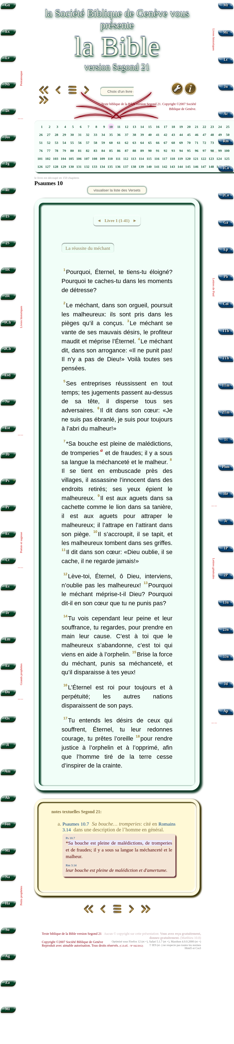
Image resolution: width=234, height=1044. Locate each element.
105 (71, 159)
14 (142, 127)
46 (197, 135)
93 (173, 151)
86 (118, 151)
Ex (7, 31)
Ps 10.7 (70, 838)
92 (165, 151)
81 (80, 151)
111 (117, 159)
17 (165, 127)
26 (41, 135)
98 (212, 151)
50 (228, 135)
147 (203, 167)
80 (72, 151)
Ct (7, 560)
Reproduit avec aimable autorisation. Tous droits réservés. (92, 945)
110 (110, 159)
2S (7, 243)
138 (133, 167)
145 (188, 167)
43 (173, 135)
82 (87, 151)
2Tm (225, 412)
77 (49, 151)
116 (156, 159)
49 (220, 135)
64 (142, 143)
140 (149, 167)
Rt (7, 190)
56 (80, 143)
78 (56, 151)
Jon (7, 824)
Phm (225, 467)
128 (55, 167)
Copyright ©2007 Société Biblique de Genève (72, 942)
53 (56, 143)
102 (47, 159)
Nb (7, 84)
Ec (7, 533)
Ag (7, 956)
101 (40, 159)
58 (95, 143)
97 (204, 151)
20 (189, 127)
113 (133, 159)
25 (228, 127)
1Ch (7, 322)
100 (226, 151)
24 (220, 127)
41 (157, 135)
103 (55, 159)
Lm (7, 639)
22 (204, 127)
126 (40, 167)
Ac (226, 114)
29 (64, 135)
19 (181, 127)
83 (95, 151)
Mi (7, 850)
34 (103, 135)
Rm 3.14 (71, 865)
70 (189, 143)
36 (118, 135)
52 (49, 143)
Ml (7, 1009)
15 (150, 127)
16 (157, 127)
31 (80, 135)
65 (150, 143)
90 (150, 151)
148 (211, 167)
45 (189, 135)
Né (7, 401)
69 (181, 143)
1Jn (226, 602)
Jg (8, 163)
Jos (7, 137)
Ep (226, 249)
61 (118, 143)
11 (118, 127)
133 (94, 167)
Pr (7, 507)
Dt (7, 111)
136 (117, 167)
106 (78, 159)
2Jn (226, 630)
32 (87, 135)
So (7, 930)
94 (181, 151)
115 (149, 159)
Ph (226, 277)
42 (165, 135)
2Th (225, 358)
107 (86, 159)
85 (111, 151)
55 (72, 143)
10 (111, 127)
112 (125, 159)
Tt (226, 439)
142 (164, 167)
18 (173, 127)
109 (102, 159)
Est (7, 428)
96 (197, 151)
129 (63, 167)
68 (173, 143)
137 (125, 167)
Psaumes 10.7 (75, 824)
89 (142, 151)
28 (56, 135)
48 (212, 135)
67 (165, 143)
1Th (225, 331)
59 (103, 143)
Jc (226, 521)
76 (41, 151)
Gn (7, 5)
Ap (225, 711)
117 (164, 159)
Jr (7, 613)
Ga (225, 222)
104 (63, 159)
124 (219, 159)
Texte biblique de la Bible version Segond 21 (72, 934)
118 (172, 159)
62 (126, 143)
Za (7, 982)
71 (197, 143)
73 (212, 143)
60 (111, 143)
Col (226, 304)
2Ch (7, 349)
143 (172, 167)
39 (142, 135)
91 (157, 151)
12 (126, 127)
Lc (226, 59)
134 (102, 167)
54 (64, 143)
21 (197, 127)
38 (134, 135)
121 (195, 159)
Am (7, 771)
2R (7, 296)
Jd (226, 684)
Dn (7, 692)
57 (87, 143)
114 (141, 159)
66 (157, 143)
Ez (7, 666)
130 (71, 167)
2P (226, 575)
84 (103, 151)
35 (111, 135)
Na (7, 877)
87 (126, 151)
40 (150, 135)
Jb (7, 454)
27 (49, 135)
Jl (7, 745)
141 (156, 167)
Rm (226, 141)
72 (204, 143)
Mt (225, 5)
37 (126, 135)
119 (180, 159)
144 (180, 167)
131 (78, 167)
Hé (226, 494)
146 (195, 167)
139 (141, 167)
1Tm (225, 385)
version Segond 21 (117, 67)
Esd (7, 375)
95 (189, 151)
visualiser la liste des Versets (116, 190)
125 (226, 159)
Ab (7, 798)
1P (226, 548)
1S (7, 216)
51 (41, 143)
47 (204, 135)
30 (72, 135)
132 (86, 167)
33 (95, 135)
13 (134, 127)
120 (188, 159)
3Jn (226, 656)
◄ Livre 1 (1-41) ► (117, 220)
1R (7, 269)
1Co (225, 168)
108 (94, 159)
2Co (225, 195)
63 (134, 143)
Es (7, 586)
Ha (7, 903)
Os (7, 718)
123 (211, 159)
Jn (226, 86)
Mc (226, 32)
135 (110, 167)
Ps (8, 481)
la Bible (117, 46)
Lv (7, 58)
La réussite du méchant (87, 248)
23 (212, 127)
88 (134, 151)
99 (220, 151)
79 (64, 151)
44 (181, 135)
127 (47, 167)
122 (203, 159)
